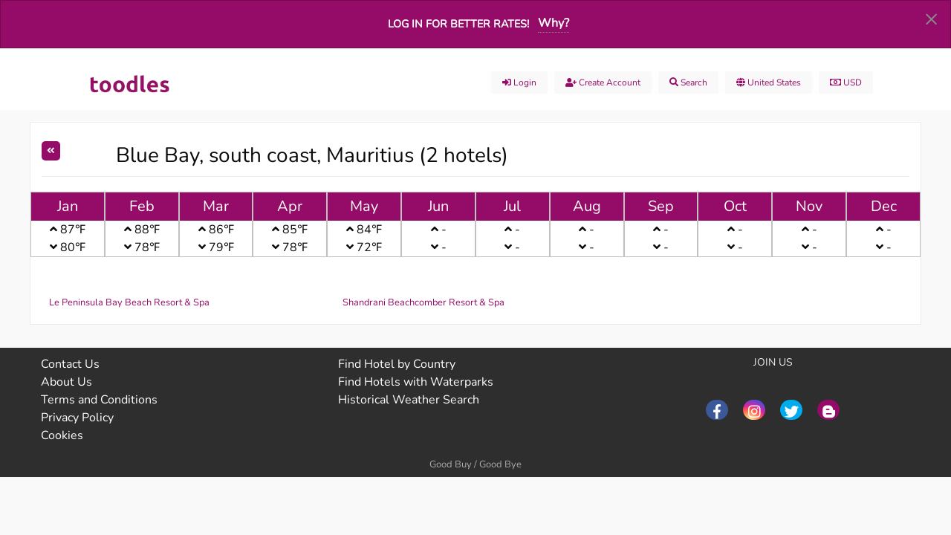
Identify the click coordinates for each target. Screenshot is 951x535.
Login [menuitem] (519, 82)
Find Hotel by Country (396, 364)
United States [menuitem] (768, 82)
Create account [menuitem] (602, 82)
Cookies (62, 435)
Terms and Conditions (99, 400)
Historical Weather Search (408, 400)
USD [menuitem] (846, 82)
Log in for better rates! (458, 23)
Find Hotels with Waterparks (415, 382)
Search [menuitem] (688, 82)
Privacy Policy (77, 417)
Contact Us (70, 364)
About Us (66, 382)
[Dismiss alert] (931, 18)
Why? (553, 23)
